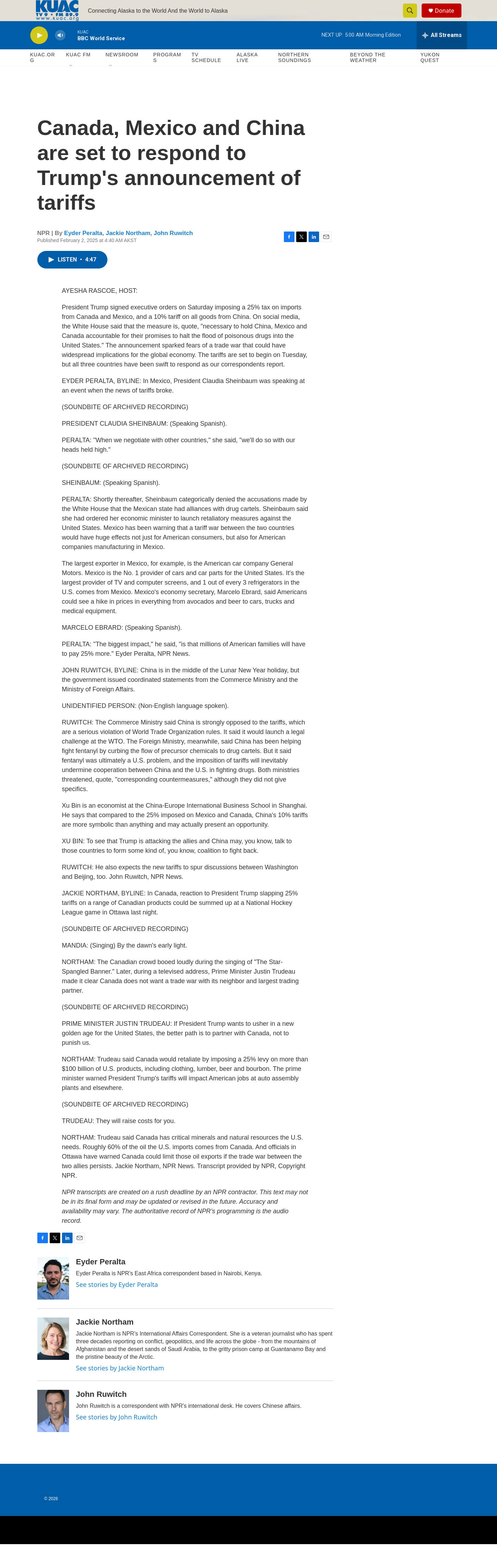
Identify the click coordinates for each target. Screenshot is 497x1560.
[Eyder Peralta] (53, 1294)
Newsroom (122, 70)
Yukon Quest (430, 73)
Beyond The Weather (368, 73)
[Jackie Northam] (53, 1354)
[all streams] (442, 51)
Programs (167, 73)
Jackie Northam (128, 249)
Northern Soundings (294, 73)
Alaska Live (247, 73)
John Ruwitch (173, 249)
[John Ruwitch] (53, 1427)
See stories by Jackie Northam (120, 1384)
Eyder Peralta (83, 249)
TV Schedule (206, 73)
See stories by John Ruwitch (116, 1433)
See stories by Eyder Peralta (117, 1300)
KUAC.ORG (42, 73)
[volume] (60, 51)
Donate (449, 18)
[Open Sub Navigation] (71, 82)
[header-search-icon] (413, 19)
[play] (39, 51)
